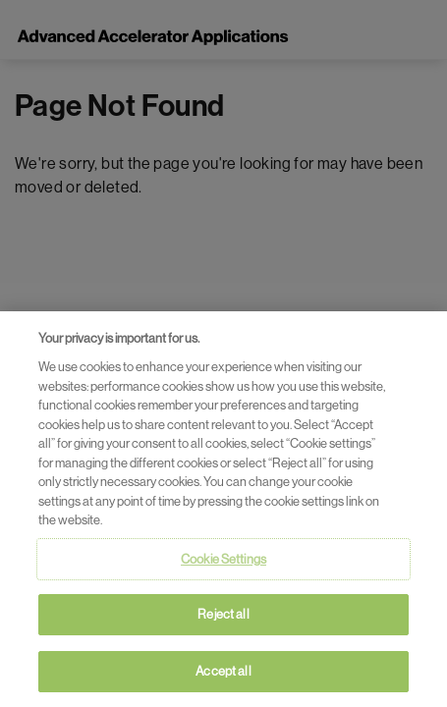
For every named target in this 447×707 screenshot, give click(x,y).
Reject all (223, 618)
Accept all (223, 675)
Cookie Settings (223, 563)
